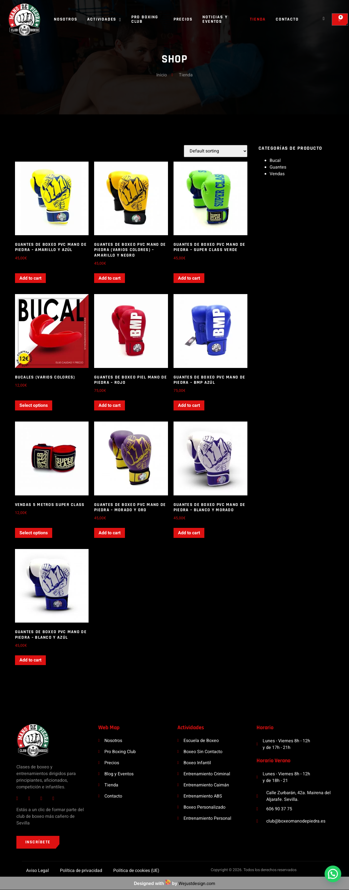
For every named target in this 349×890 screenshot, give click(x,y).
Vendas (277, 174)
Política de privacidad (81, 870)
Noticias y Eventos (214, 19)
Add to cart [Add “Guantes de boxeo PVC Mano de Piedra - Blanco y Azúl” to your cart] (30, 660)
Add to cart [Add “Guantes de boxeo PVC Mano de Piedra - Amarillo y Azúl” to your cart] (30, 278)
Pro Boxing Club (144, 19)
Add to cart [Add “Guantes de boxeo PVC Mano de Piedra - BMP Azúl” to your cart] (189, 405)
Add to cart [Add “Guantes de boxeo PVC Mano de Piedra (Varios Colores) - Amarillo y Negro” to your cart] (109, 278)
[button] (333, 874)
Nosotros (65, 19)
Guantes (278, 167)
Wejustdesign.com (197, 884)
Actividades (104, 19)
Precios (183, 19)
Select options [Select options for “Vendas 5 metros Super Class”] (33, 533)
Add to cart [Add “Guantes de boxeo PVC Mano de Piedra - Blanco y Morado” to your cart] (189, 533)
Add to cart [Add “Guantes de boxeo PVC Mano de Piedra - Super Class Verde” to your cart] (189, 278)
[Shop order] (215, 151)
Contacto (287, 19)
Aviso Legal (37, 870)
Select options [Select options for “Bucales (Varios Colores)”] (33, 405)
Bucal (275, 160)
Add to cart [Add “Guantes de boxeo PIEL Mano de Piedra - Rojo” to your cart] (109, 405)
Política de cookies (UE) (136, 870)
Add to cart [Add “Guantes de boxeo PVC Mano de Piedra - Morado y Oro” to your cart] (109, 533)
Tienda (258, 19)
